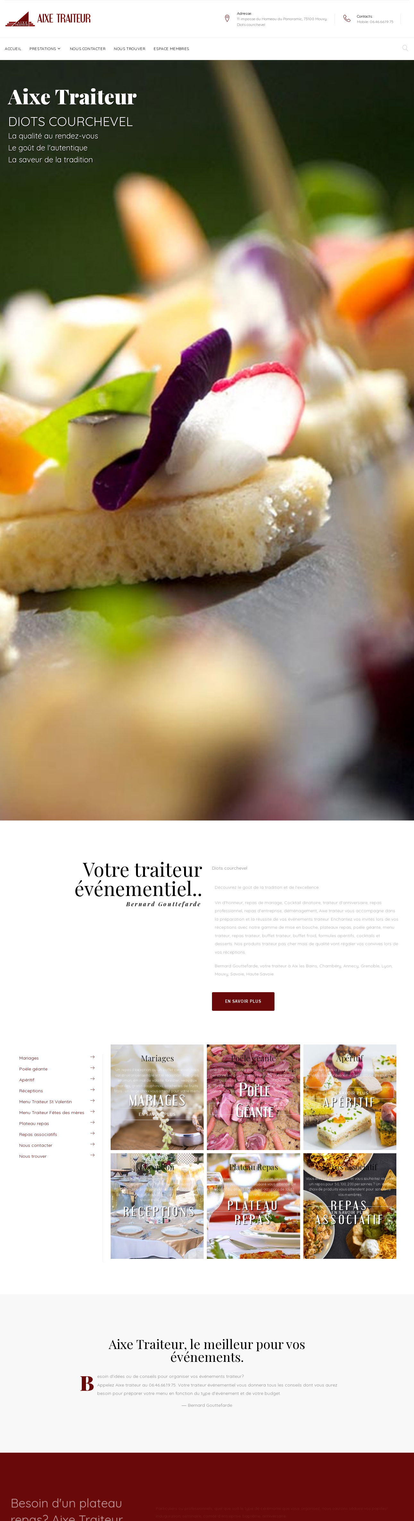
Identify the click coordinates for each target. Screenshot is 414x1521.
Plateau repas (34, 1123)
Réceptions (31, 1091)
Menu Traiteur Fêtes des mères (51, 1112)
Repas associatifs (38, 1134)
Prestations (43, 48)
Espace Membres (171, 48)
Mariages (29, 1058)
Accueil (13, 48)
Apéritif (26, 1080)
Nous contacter (88, 48)
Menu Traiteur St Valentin (45, 1101)
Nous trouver (129, 48)
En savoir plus (243, 1001)
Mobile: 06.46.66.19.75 (375, 21)
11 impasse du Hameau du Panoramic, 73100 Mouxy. (282, 18)
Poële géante (33, 1069)
